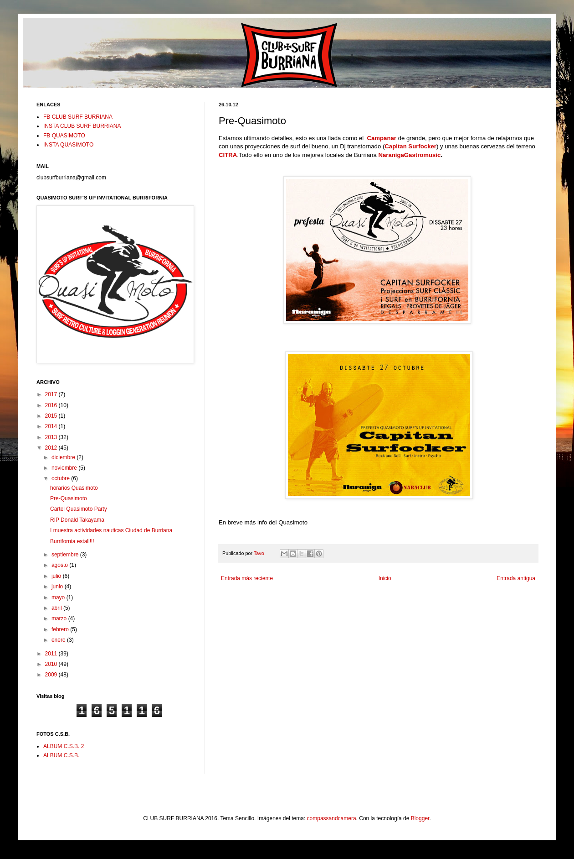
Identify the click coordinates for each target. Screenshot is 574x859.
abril (57, 608)
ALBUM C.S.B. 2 (63, 746)
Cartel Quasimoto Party (78, 509)
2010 (52, 664)
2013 (52, 437)
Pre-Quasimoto (68, 498)
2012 (52, 448)
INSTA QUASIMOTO (68, 144)
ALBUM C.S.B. (61, 755)
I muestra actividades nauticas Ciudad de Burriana (111, 530)
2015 (52, 416)
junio (58, 586)
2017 (52, 394)
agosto (60, 565)
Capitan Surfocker (410, 146)
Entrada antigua (516, 578)
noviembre (64, 468)
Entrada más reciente (247, 578)
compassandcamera (331, 818)
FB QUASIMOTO (64, 135)
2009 (52, 674)
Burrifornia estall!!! (72, 541)
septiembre (65, 554)
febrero (60, 629)
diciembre (64, 457)
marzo (59, 618)
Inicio (385, 578)
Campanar (381, 138)
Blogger (420, 818)
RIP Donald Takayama (77, 520)
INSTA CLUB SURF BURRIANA (82, 126)
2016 (52, 405)
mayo (59, 597)
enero (59, 640)
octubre (61, 478)
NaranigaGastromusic (409, 155)
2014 (52, 426)
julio (57, 576)
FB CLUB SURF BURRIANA (78, 117)
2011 (52, 653)
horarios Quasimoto (74, 488)
